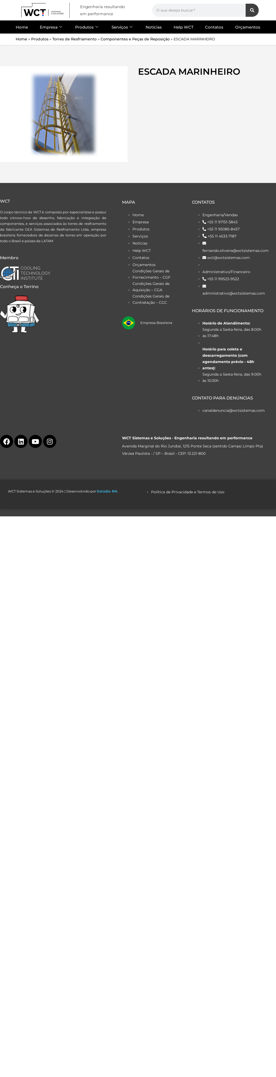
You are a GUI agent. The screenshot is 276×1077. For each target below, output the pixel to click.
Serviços (122, 27)
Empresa (51, 27)
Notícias (154, 27)
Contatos (214, 27)
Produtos (86, 27)
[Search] (252, 10)
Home (22, 27)
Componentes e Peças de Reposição (135, 39)
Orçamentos (247, 27)
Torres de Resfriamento (74, 39)
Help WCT (184, 27)
